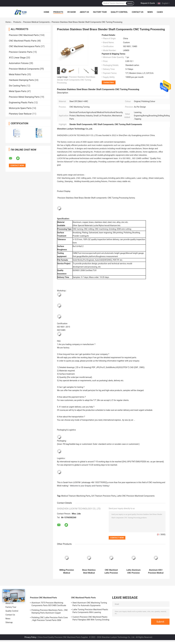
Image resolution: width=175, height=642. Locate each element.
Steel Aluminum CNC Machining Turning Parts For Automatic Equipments (89, 604)
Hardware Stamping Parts (21, 80)
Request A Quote (148, 3)
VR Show (71, 12)
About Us (84, 12)
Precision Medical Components (36, 22)
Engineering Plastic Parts (21, 102)
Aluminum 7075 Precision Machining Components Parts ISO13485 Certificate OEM (48, 604)
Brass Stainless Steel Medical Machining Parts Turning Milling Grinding (89, 571)
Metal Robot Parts (18, 74)
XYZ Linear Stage (17, 57)
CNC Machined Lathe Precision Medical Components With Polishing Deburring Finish (111, 571)
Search (129, 3)
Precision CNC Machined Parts (24, 35)
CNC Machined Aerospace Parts (24, 46)
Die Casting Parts (17, 85)
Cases (160, 12)
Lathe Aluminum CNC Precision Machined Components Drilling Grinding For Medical (133, 571)
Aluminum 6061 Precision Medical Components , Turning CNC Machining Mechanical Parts (156, 571)
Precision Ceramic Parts (20, 52)
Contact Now (108, 82)
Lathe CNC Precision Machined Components (135, 496)
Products (58, 12)
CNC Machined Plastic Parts (22, 40)
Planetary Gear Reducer (20, 113)
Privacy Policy (30, 637)
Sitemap (9, 622)
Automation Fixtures (19, 63)
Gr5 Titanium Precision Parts (103, 496)
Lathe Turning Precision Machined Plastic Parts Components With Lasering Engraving (90, 611)
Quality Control (119, 12)
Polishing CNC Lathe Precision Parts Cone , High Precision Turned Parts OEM (49, 618)
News (150, 12)
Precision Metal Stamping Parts (24, 97)
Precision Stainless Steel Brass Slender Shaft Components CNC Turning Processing (76, 80)
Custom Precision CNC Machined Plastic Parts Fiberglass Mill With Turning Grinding (90, 618)
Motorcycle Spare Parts (20, 108)
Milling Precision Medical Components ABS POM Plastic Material (66, 571)
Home (46, 12)
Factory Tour (100, 12)
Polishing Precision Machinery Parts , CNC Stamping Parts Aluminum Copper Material (49, 612)
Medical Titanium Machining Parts (75, 496)
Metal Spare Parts (17, 91)
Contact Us (137, 12)
